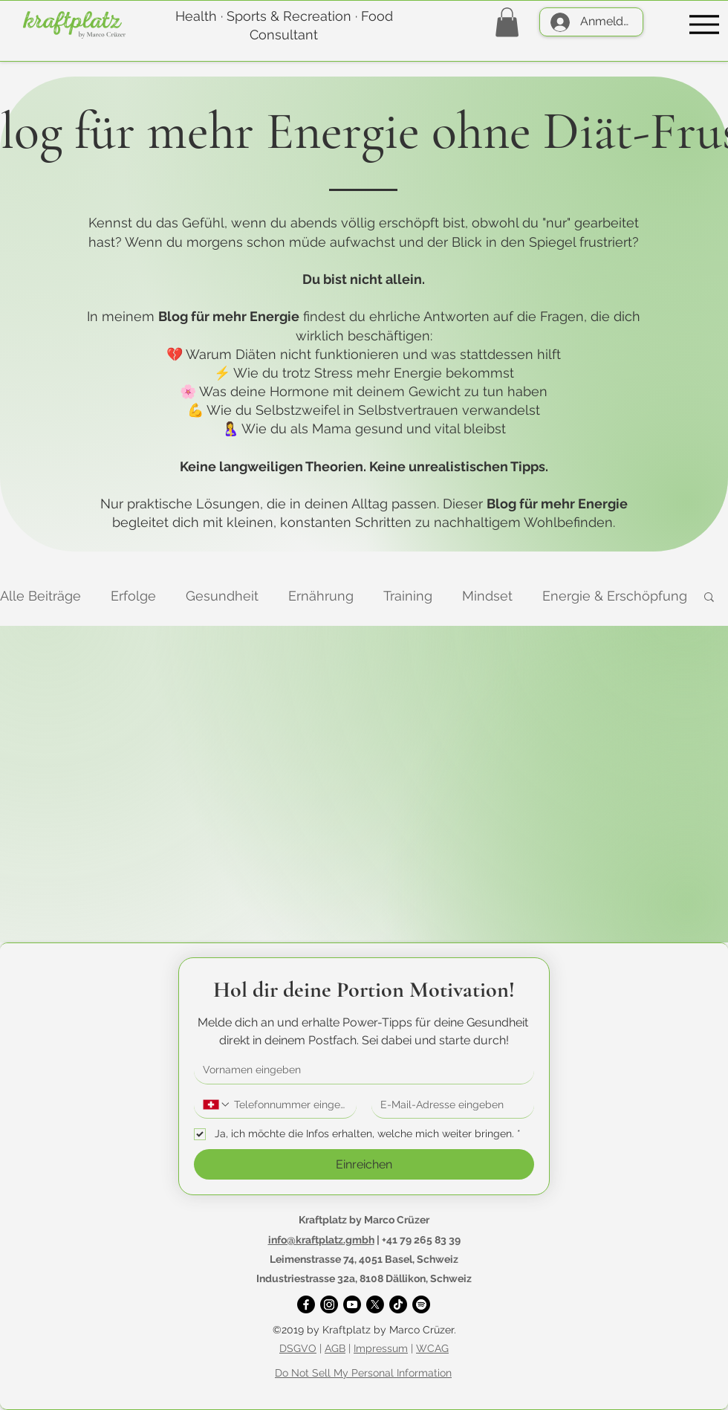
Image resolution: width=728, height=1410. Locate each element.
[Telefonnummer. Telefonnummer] (289, 1105)
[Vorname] (359, 1070)
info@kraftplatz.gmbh (321, 1240)
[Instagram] (329, 1304)
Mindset (487, 596)
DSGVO (297, 1348)
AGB (335, 1348)
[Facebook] (306, 1304)
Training (407, 596)
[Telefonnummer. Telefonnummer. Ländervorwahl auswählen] (217, 1104)
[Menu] (704, 24)
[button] (507, 21)
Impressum (381, 1348)
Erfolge (133, 596)
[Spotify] (421, 1304)
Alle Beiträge (40, 596)
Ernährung (321, 596)
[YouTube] (352, 1304)
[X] (375, 1304)
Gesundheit (222, 596)
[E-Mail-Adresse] (448, 1105)
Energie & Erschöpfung (614, 596)
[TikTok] (398, 1304)
